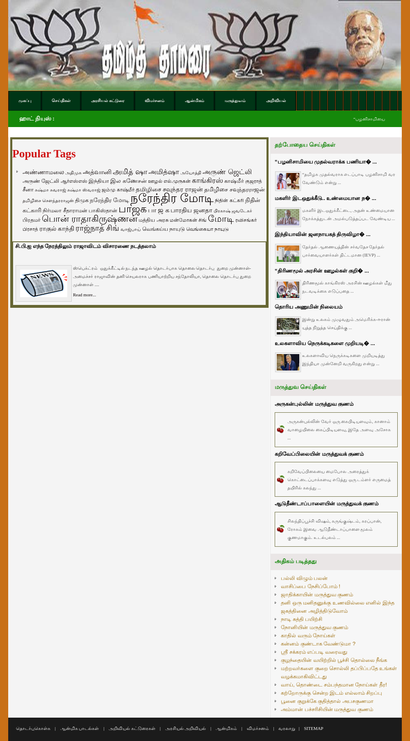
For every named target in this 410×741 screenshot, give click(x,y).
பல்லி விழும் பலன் (304, 578)
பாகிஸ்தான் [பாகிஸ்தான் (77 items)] (103, 210)
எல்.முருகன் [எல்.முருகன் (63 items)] (177, 181)
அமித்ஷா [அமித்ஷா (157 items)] (163, 172)
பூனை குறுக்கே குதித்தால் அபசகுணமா (327, 701)
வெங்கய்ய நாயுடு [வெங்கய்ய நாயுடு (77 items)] (163, 229)
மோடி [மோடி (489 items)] (221, 219)
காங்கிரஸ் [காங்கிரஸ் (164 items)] (207, 180)
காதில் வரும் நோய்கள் (308, 635)
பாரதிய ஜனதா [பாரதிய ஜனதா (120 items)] (191, 210)
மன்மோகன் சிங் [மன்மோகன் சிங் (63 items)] (188, 220)
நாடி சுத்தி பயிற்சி (301, 619)
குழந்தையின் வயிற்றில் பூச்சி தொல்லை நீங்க (334, 660)
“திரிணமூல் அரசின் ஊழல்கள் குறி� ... (322, 271)
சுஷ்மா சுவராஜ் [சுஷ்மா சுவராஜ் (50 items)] (50, 189)
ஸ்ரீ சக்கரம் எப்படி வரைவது (314, 652)
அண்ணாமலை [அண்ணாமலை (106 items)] (43, 172)
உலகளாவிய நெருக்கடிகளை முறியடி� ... (325, 343)
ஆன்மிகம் (226, 728)
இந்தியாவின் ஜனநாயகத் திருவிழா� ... (323, 234)
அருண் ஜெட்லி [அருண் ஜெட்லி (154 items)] (227, 171)
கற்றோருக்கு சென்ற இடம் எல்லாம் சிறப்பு (331, 693)
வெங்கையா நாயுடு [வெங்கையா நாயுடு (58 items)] (207, 229)
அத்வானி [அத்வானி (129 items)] (97, 171)
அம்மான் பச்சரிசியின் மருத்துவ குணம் (327, 709)
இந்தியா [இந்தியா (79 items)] (99, 181)
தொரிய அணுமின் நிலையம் (308, 307)
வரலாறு (286, 728)
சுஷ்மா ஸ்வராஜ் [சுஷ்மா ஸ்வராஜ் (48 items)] (83, 189)
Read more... (84, 294)
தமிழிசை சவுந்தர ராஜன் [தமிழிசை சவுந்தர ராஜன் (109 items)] (169, 189)
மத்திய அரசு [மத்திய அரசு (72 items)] (154, 220)
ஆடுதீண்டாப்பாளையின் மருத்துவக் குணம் (326, 503)
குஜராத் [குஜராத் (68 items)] (253, 181)
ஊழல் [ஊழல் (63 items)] (155, 181)
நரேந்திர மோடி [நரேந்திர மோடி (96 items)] (109, 200)
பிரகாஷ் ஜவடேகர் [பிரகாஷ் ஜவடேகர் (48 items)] (233, 210)
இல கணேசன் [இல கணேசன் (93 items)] (128, 180)
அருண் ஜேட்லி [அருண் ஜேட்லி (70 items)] (41, 181)
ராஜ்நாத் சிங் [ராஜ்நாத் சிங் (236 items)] (97, 228)
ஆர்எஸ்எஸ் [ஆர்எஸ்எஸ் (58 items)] (74, 181)
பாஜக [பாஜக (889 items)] (132, 208)
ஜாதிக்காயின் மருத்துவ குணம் (317, 594)
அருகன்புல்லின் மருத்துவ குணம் (314, 404)
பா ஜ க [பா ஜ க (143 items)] (158, 210)
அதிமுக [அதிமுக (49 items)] (73, 172)
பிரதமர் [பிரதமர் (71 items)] (32, 220)
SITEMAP (313, 728)
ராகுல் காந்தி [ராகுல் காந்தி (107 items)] (56, 228)
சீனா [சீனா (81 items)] (28, 189)
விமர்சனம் (258, 728)
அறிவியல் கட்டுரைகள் (132, 728)
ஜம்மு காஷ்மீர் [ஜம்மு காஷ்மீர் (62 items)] (118, 190)
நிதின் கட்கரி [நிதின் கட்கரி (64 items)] (229, 200)
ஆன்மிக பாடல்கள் (79, 728)
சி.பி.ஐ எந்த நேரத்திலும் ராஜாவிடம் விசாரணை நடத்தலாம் (85, 246)
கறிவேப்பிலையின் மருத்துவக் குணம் (319, 454)
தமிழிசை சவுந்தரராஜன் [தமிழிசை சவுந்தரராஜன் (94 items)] (234, 189)
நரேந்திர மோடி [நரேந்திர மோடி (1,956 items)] (172, 198)
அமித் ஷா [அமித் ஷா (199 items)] (130, 172)
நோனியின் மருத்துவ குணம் (314, 627)
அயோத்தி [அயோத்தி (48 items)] (190, 172)
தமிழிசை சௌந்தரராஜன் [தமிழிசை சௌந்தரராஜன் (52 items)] (48, 200)
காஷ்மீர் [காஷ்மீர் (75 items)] (234, 181)
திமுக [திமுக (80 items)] (82, 200)
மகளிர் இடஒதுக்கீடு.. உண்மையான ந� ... (325, 198)
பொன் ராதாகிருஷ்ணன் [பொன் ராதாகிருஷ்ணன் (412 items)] (89, 219)
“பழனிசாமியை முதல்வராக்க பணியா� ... (326, 162)
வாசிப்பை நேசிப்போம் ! (310, 586)
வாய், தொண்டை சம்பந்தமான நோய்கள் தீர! (334, 685)
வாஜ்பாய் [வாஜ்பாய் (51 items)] (131, 229)
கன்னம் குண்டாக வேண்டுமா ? (318, 644)
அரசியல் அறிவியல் (185, 728)
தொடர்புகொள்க (33, 728)
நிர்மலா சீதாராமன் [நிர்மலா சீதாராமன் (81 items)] (65, 210)
